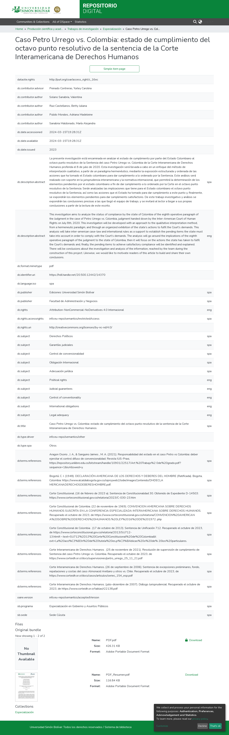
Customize (162, 726)
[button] (200, 22)
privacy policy (200, 719)
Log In (207, 22)
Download (193, 640)
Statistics (80, 22)
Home (19, 29)
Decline (202, 726)
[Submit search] (195, 22)
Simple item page (114, 69)
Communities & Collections (33, 22)
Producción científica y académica (45, 29)
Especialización (112, 29)
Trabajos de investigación (83, 29)
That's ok (215, 726)
